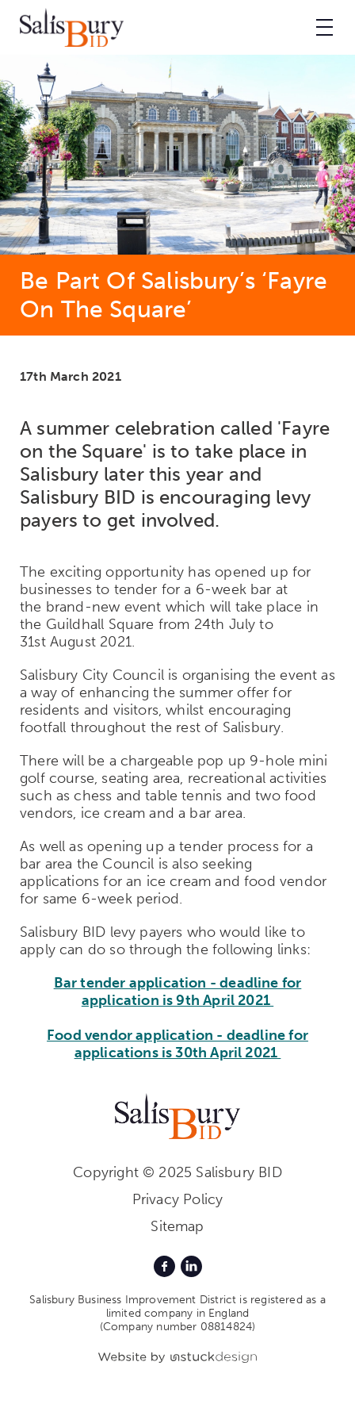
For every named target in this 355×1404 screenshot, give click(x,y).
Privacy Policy (177, 1199)
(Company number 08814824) (178, 1326)
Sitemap (177, 1226)
